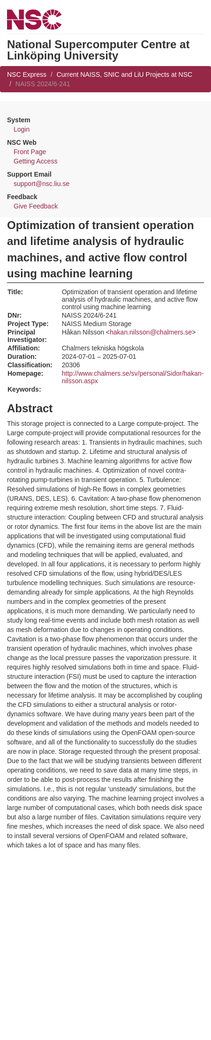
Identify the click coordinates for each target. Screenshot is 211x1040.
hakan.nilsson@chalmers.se (151, 332)
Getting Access (35, 161)
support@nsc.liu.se (41, 183)
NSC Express (26, 74)
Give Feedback (36, 206)
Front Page (30, 152)
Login (22, 129)
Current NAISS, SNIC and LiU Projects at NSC (124, 74)
